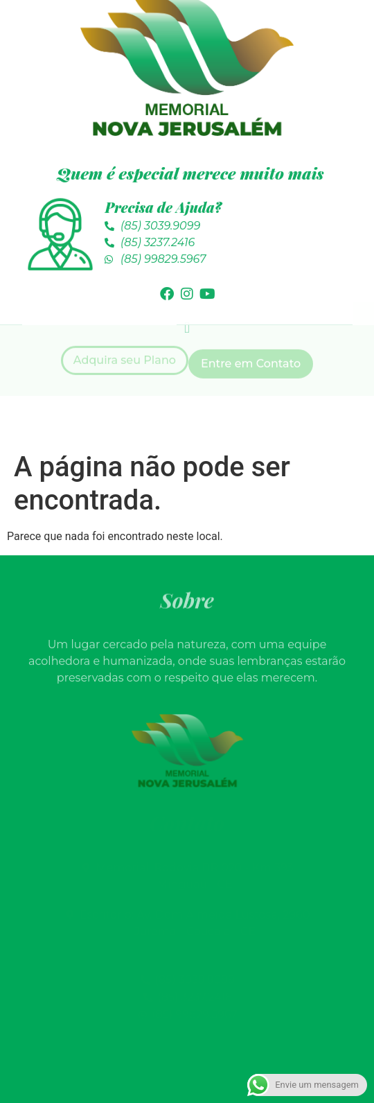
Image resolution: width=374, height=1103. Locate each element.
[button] (186, 297)
